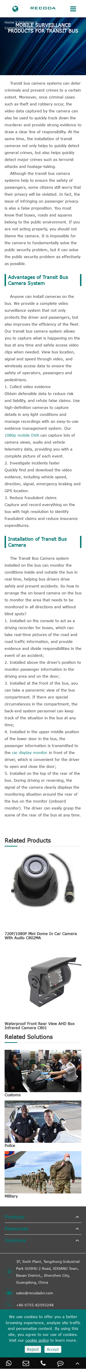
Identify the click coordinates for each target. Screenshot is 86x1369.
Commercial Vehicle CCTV (26, 28)
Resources (16, 1228)
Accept (53, 1349)
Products (14, 1217)
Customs (12, 1095)
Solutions (26, 22)
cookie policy (37, 1340)
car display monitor (29, 753)
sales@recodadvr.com (29, 1293)
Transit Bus (60, 28)
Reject (33, 1349)
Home (9, 22)
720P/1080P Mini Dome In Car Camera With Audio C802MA (41, 936)
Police (10, 1145)
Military (11, 1196)
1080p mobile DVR (22, 435)
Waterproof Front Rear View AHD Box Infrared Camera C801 (40, 1026)
